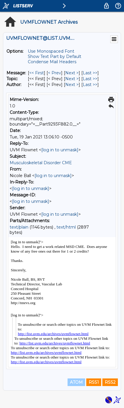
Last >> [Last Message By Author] (90, 84)
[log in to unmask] (59, 149)
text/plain (19, 227)
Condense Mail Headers (52, 61)
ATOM (76, 382)
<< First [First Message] (36, 73)
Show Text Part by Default (54, 56)
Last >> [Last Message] (90, 73)
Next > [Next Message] (72, 73)
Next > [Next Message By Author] (72, 84)
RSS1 (94, 382)
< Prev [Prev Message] (54, 73)
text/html (66, 227)
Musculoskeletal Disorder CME (41, 162)
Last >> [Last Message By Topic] (90, 78)
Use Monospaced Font (51, 51)
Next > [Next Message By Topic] (72, 78)
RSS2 (110, 382)
